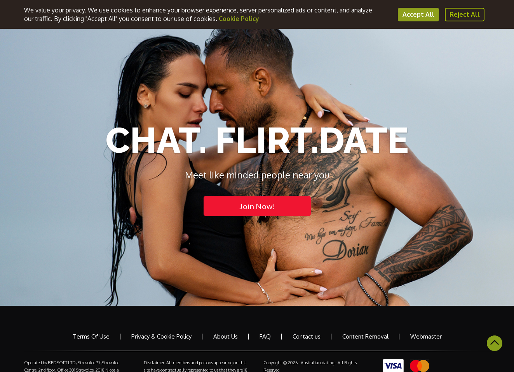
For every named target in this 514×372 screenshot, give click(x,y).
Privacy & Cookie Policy (161, 336)
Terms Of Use (91, 336)
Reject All (465, 14)
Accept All (418, 14)
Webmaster (426, 336)
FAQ (265, 336)
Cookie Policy (239, 19)
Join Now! (257, 205)
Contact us (307, 336)
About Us (225, 336)
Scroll (494, 343)
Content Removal (365, 336)
